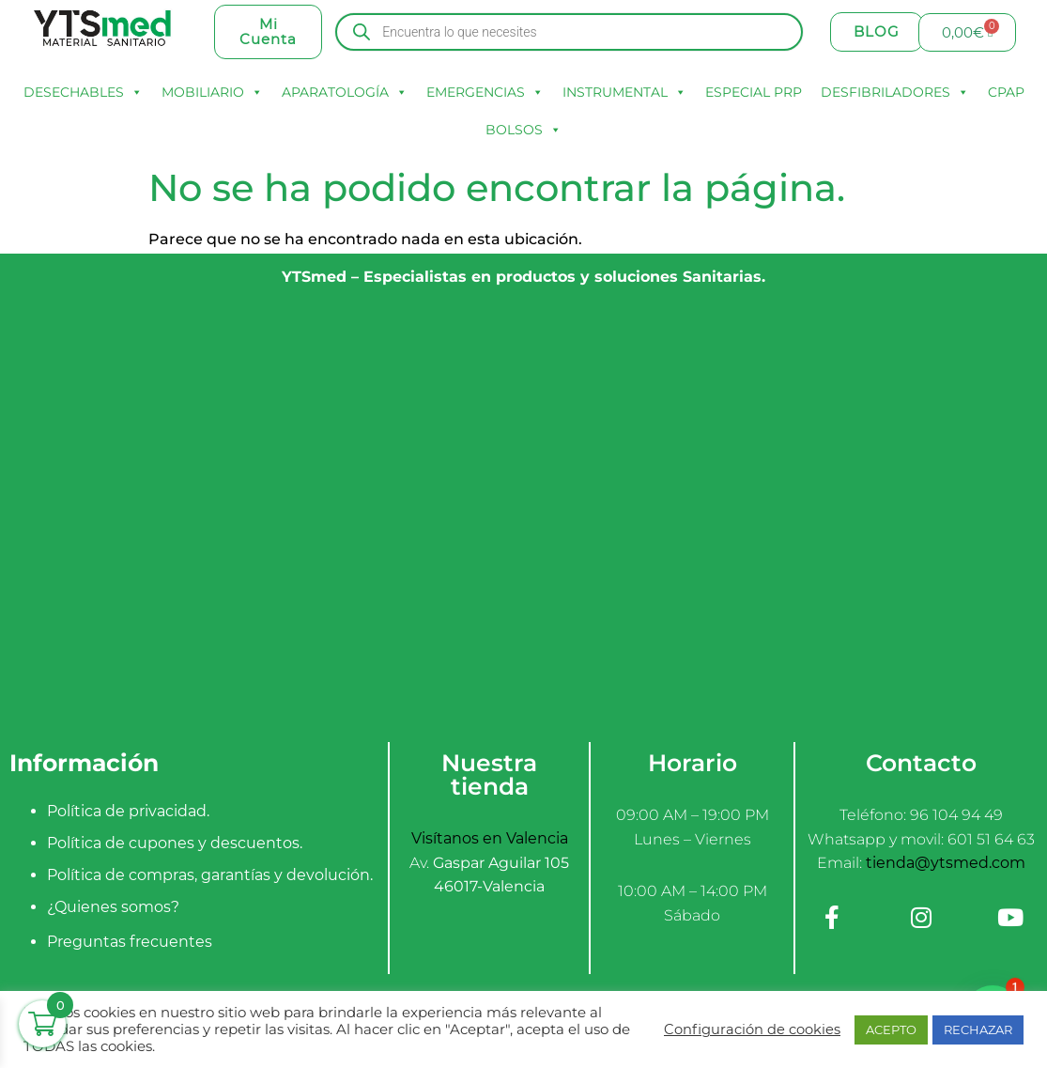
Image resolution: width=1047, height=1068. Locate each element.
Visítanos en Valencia (489, 838)
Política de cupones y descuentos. (174, 843)
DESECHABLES (83, 92)
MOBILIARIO (212, 92)
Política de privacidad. (128, 811)
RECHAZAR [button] (978, 1029)
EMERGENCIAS (485, 92)
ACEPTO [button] (891, 1029)
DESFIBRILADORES (895, 92)
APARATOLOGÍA (345, 92)
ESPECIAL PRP (753, 92)
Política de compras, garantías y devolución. (210, 875)
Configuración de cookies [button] (752, 1029)
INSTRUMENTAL (624, 92)
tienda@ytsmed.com (945, 863)
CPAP (1006, 92)
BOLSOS (523, 129)
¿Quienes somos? (113, 907)
